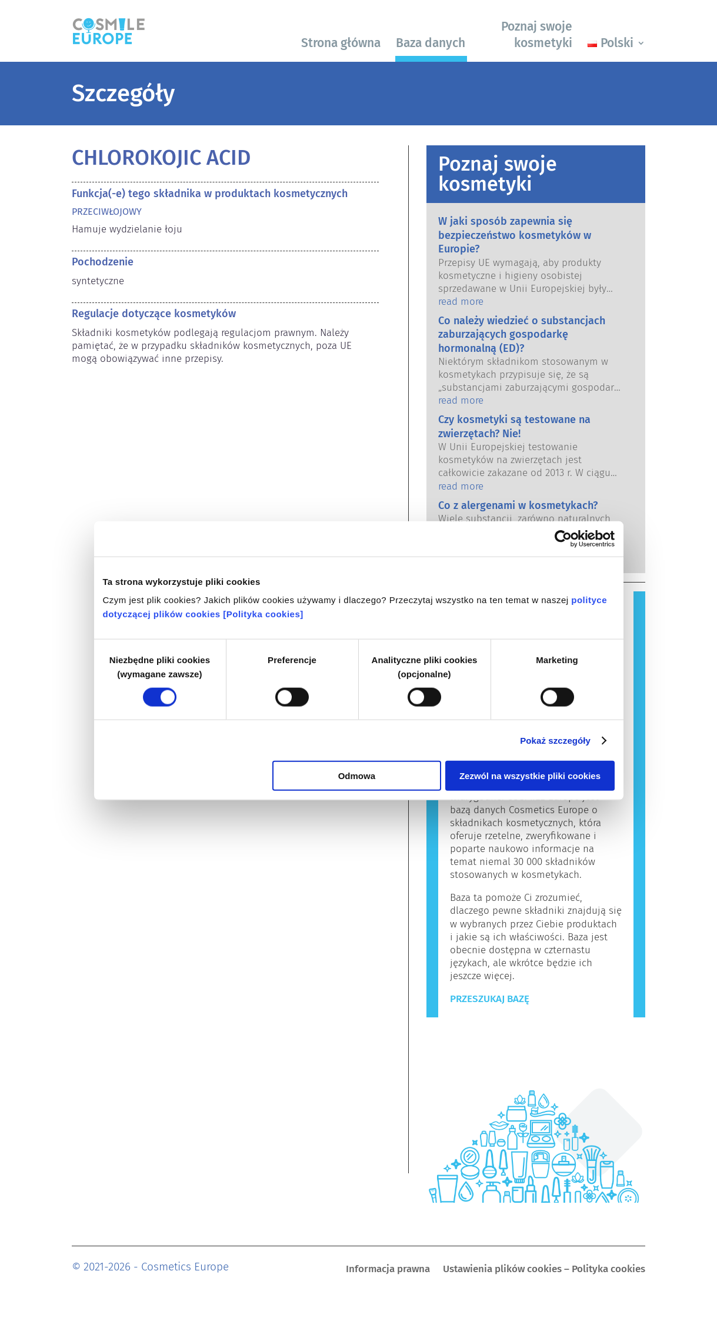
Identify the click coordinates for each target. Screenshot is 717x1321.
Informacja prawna (388, 1270)
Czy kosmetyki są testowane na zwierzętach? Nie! (514, 426)
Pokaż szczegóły (555, 740)
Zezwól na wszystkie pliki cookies (530, 776)
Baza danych (430, 43)
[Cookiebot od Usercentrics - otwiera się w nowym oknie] (563, 538)
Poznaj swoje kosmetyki (536, 34)
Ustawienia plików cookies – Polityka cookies (544, 1270)
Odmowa (356, 776)
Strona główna (341, 43)
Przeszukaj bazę (489, 999)
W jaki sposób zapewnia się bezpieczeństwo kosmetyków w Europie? (514, 235)
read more (460, 301)
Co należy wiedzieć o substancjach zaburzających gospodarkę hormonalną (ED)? (521, 334)
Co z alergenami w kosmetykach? (518, 505)
